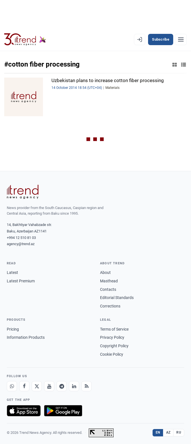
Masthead (109, 281)
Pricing (13, 329)
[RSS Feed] (86, 386)
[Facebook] (24, 386)
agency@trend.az (20, 244)
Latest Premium (21, 281)
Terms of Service (114, 329)
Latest (12, 272)
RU (178, 432)
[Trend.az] (25, 39)
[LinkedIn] (74, 386)
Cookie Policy (111, 354)
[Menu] (181, 39)
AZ (168, 432)
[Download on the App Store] (24, 410)
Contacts (108, 289)
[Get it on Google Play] (63, 410)
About (105, 272)
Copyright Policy (114, 346)
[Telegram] (62, 386)
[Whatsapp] (12, 386)
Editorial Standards (117, 297)
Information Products (26, 337)
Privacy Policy (112, 337)
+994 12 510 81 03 (21, 238)
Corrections (110, 306)
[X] (37, 386)
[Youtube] (49, 386)
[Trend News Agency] (22, 192)
